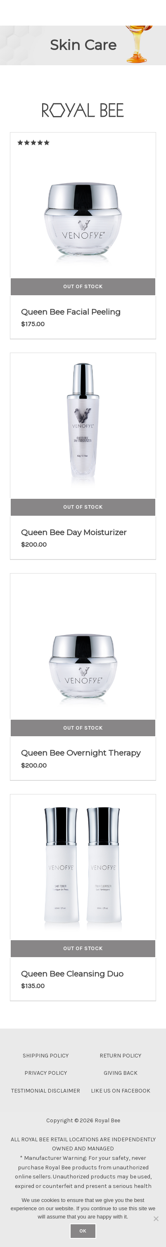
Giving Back (121, 1072)
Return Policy (120, 1055)
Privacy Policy (45, 1072)
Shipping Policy (46, 1055)
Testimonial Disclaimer (45, 1090)
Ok (82, 1230)
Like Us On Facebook (120, 1090)
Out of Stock (83, 286)
